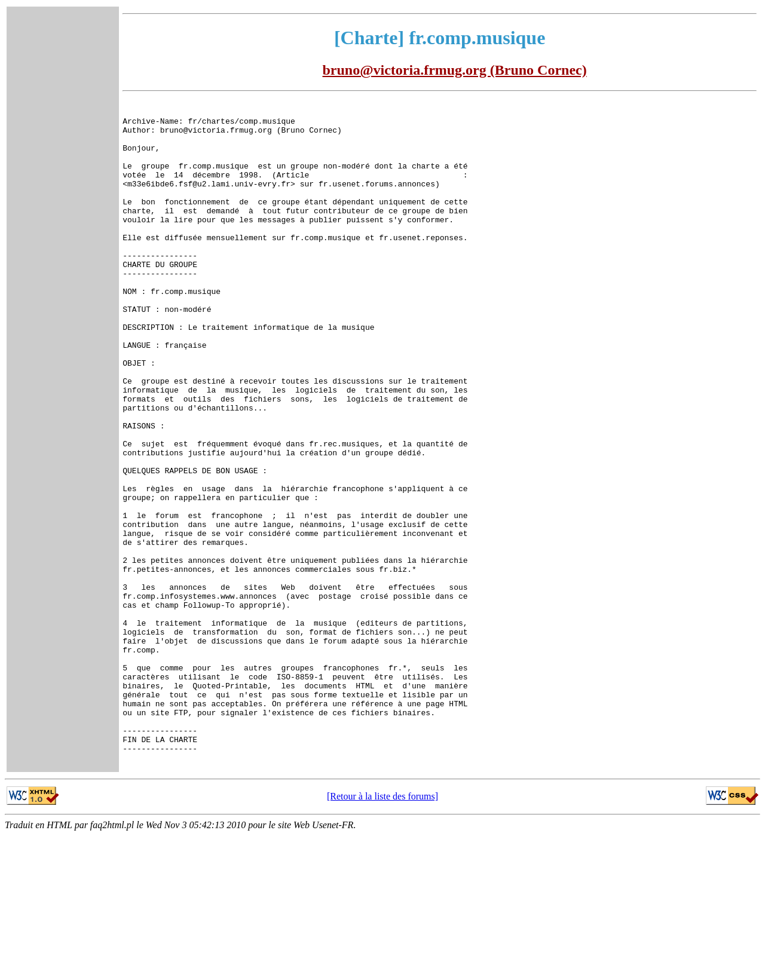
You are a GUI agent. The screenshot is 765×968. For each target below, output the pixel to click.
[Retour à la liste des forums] (382, 929)
